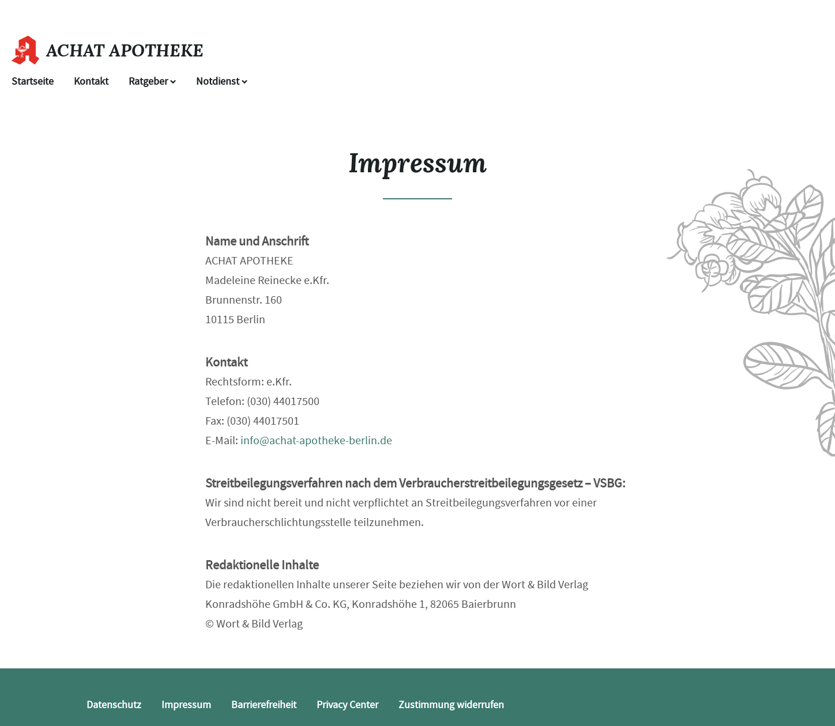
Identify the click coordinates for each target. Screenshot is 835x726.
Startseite (33, 81)
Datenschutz (113, 705)
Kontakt (91, 81)
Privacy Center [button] (347, 705)
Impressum (186, 705)
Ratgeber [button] (152, 81)
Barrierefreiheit (263, 705)
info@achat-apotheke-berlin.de (316, 440)
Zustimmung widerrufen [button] (451, 705)
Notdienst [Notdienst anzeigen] (221, 81)
